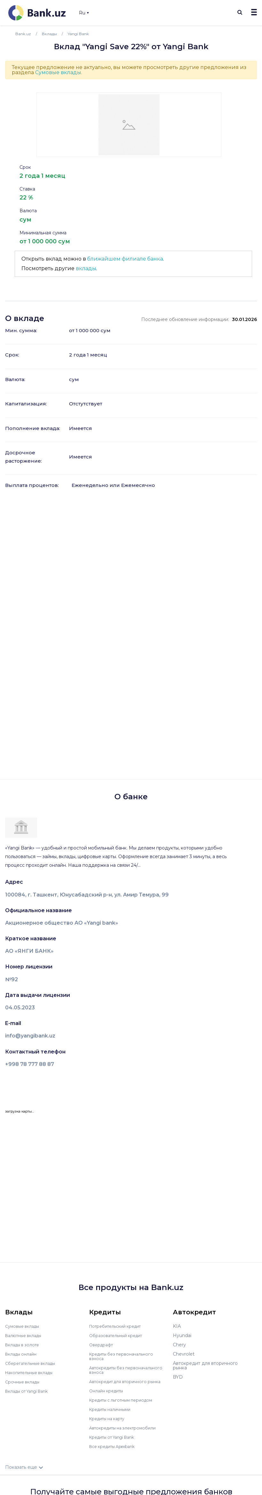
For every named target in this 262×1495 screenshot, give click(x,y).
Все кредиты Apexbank (116, 1451)
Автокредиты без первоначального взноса (117, 1370)
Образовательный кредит (119, 1335)
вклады (86, 268)
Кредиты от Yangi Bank (115, 1441)
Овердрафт (102, 1345)
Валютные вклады (26, 1335)
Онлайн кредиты (108, 1395)
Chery (179, 1345)
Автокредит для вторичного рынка (121, 1384)
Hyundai (182, 1335)
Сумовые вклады (58, 72)
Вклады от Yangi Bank (30, 1391)
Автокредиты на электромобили (126, 1432)
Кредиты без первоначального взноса (124, 1356)
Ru (84, 12)
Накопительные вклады (32, 1372)
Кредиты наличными (112, 1414)
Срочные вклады (24, 1382)
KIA (177, 1326)
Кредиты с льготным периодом (125, 1404)
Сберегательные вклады (33, 1363)
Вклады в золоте (24, 1345)
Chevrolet (184, 1354)
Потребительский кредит (119, 1326)
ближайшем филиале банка (125, 259)
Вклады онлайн (23, 1354)
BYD (178, 1377)
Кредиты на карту (109, 1423)
